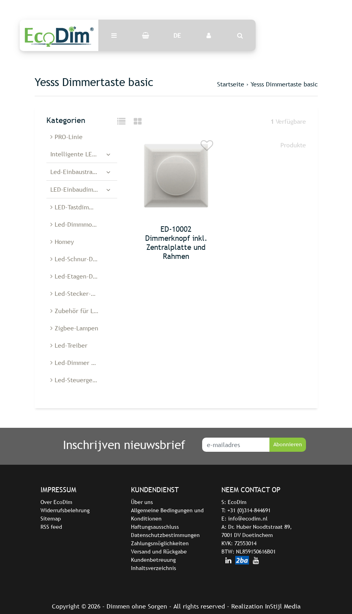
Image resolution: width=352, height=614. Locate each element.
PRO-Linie (66, 136)
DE (177, 35)
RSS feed (51, 526)
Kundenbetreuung (153, 559)
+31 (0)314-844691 (249, 510)
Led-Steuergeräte (77, 380)
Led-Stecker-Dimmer (81, 293)
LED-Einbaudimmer (77, 189)
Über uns (142, 502)
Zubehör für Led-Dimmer (83, 310)
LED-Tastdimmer (75, 207)
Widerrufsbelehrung (65, 510)
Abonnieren (287, 444)
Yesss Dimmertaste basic (284, 84)
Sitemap (51, 518)
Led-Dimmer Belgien (81, 362)
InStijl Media (282, 606)
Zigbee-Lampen (74, 328)
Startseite (230, 84)
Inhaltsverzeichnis (153, 568)
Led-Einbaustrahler (77, 171)
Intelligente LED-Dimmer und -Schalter (83, 154)
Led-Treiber (68, 345)
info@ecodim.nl (247, 518)
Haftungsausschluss (155, 526)
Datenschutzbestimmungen (165, 535)
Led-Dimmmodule (77, 224)
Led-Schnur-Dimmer (80, 259)
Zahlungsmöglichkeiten (160, 543)
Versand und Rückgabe (159, 551)
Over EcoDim (56, 502)
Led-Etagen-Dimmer (80, 276)
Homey (62, 241)
